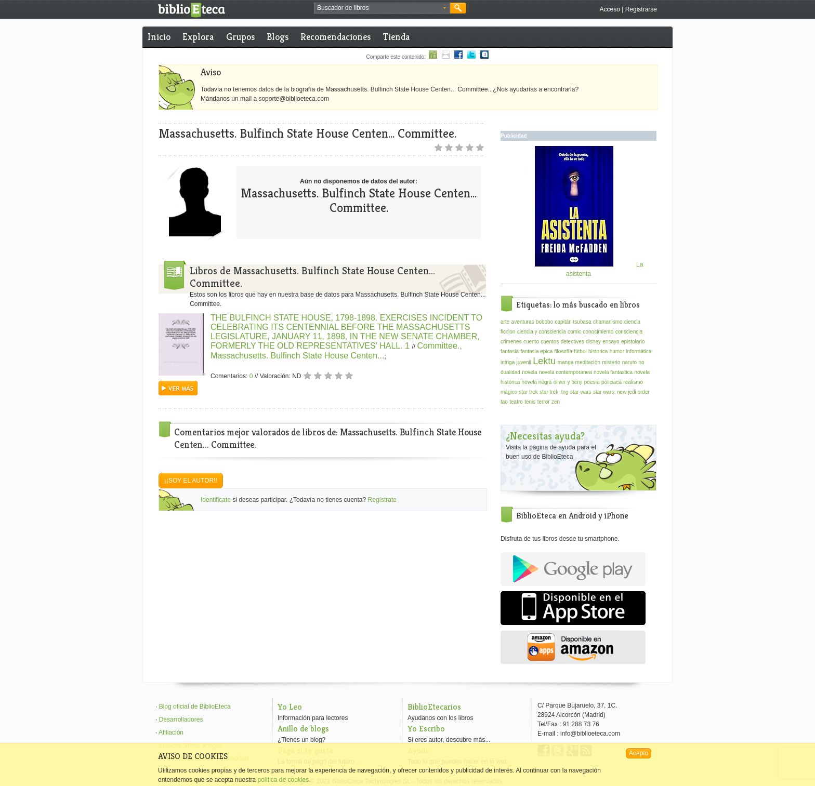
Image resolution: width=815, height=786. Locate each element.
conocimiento (598, 332)
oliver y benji (568, 382)
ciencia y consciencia (541, 332)
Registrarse (641, 9)
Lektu (544, 361)
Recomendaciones (335, 37)
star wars (580, 392)
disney (593, 341)
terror (543, 402)
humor (617, 351)
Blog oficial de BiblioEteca (195, 706)
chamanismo (608, 322)
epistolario (633, 341)
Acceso (609, 9)
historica (598, 351)
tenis (529, 402)
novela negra (537, 382)
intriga (508, 362)
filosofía (563, 351)
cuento (531, 341)
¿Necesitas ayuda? (545, 436)
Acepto (638, 753)
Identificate (216, 499)
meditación (587, 362)
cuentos (550, 341)
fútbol (580, 351)
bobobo (544, 322)
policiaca (611, 382)
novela (529, 372)
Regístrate (382, 499)
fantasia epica (536, 351)
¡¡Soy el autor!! (190, 480)
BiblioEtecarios (434, 706)
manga (566, 362)
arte (505, 322)
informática (638, 351)
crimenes (511, 341)
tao (504, 402)
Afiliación (171, 732)
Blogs (277, 37)
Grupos (240, 37)
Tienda (396, 37)
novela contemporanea (565, 372)
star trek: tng (554, 392)
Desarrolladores (181, 719)
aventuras (522, 322)
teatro (516, 402)
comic (574, 332)
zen (555, 402)
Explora (198, 37)
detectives (572, 341)
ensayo (610, 341)
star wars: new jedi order (621, 392)
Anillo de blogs (303, 728)
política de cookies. (283, 779)
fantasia (510, 351)
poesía (592, 382)
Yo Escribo (426, 728)
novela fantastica (613, 372)
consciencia (628, 332)
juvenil (524, 362)
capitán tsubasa (573, 322)
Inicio (159, 37)
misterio (611, 362)
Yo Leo (290, 706)
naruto (629, 362)
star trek (528, 392)
